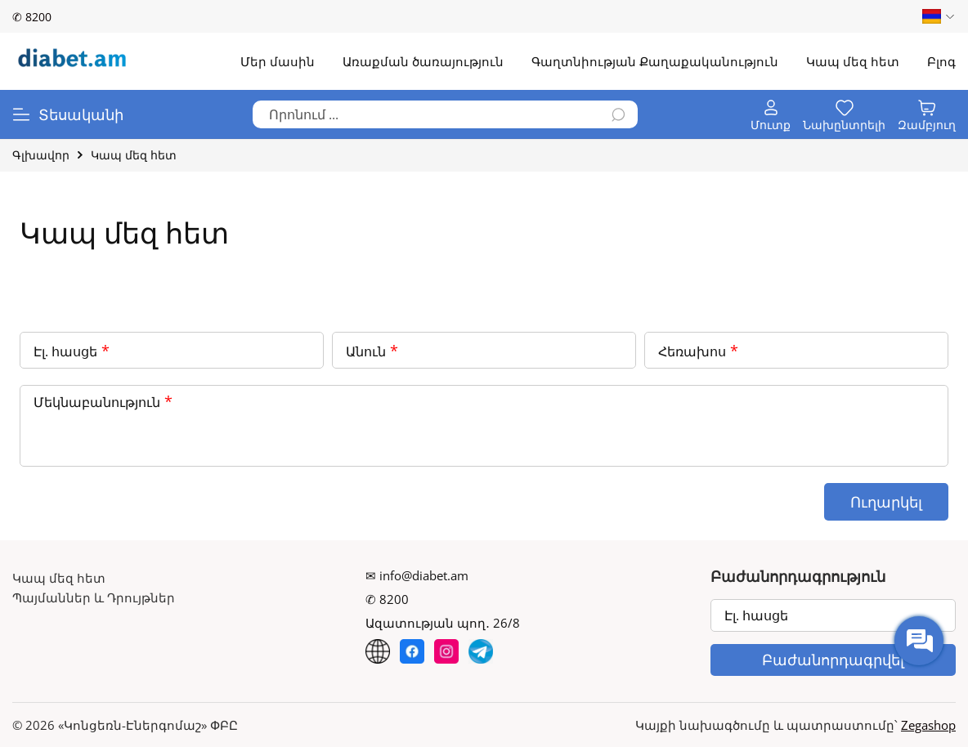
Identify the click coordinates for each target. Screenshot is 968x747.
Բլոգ (941, 61)
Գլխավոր (40, 155)
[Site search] (445, 114)
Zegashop (928, 725)
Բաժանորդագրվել (833, 659)
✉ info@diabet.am (416, 575)
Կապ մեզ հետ (58, 578)
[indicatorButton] (771, 115)
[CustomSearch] (618, 115)
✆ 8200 (32, 17)
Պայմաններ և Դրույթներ (93, 597)
